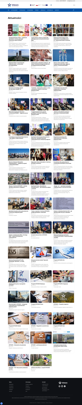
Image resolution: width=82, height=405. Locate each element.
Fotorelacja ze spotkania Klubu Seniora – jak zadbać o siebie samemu (18, 137)
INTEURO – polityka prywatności (39, 345)
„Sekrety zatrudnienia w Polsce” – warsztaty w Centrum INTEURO (62, 112)
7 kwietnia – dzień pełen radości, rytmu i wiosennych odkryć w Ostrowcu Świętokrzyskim (40, 89)
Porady (37, 10)
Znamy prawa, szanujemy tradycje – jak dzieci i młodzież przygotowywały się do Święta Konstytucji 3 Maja (40, 64)
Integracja (50, 10)
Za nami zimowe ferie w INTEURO (39, 235)
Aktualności (14, 10)
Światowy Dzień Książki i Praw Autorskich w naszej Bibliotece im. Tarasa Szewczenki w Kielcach (62, 39)
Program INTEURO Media (15, 326)
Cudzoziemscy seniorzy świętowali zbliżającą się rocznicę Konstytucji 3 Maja (40, 39)
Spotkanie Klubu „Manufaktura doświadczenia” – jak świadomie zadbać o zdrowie (41, 187)
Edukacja (43, 10)
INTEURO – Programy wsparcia (61, 304)
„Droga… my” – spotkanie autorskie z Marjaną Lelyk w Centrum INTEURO (62, 186)
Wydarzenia (30, 10)
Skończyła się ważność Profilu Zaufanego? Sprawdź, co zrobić (16, 260)
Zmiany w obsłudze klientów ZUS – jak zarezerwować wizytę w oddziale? (63, 211)
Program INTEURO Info (59, 260)
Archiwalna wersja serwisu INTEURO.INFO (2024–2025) (60, 345)
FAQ (26, 391)
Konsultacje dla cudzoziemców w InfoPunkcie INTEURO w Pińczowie (62, 162)
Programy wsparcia (29, 384)
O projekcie (22, 10)
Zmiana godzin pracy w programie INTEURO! (17, 284)
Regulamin (27, 386)
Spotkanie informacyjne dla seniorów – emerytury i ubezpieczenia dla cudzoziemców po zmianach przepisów (40, 138)
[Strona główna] (8, 9)
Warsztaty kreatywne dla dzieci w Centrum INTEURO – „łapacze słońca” (18, 112)
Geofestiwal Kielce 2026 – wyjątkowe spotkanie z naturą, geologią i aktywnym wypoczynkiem (18, 39)
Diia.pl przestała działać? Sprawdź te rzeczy (39, 260)
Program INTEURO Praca (37, 304)
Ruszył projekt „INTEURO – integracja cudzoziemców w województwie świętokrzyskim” (18, 305)
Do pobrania (28, 387)
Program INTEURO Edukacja (38, 283)
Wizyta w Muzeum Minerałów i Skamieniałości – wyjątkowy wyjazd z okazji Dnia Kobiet (18, 163)
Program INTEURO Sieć (59, 326)
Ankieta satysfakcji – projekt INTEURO (40, 367)
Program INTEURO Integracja (61, 283)
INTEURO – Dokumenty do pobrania (17, 345)
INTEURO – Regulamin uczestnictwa (40, 326)
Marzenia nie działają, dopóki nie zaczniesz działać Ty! (16, 88)
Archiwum (11, 389)
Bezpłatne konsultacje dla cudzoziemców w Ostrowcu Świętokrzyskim (60, 138)
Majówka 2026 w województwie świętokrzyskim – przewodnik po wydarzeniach (16, 64)
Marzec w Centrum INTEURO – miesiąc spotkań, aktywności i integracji (18, 186)
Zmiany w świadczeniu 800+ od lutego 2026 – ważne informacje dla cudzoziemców (18, 236)
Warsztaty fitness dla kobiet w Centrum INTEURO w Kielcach (41, 162)
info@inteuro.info (71, 0)
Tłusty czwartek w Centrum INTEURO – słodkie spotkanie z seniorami (40, 211)
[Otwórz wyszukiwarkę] (73, 10)
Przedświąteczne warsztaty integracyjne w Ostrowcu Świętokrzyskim (60, 89)
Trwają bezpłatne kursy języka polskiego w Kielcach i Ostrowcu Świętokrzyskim (39, 113)
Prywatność (28, 389)
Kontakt (57, 10)
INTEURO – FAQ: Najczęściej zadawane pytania (18, 368)
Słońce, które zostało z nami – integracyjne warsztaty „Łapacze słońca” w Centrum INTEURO (62, 64)
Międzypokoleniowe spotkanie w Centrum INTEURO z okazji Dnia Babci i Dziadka (63, 236)
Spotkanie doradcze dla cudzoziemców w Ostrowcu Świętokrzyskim (18, 211)
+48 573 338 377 (63, 0)
